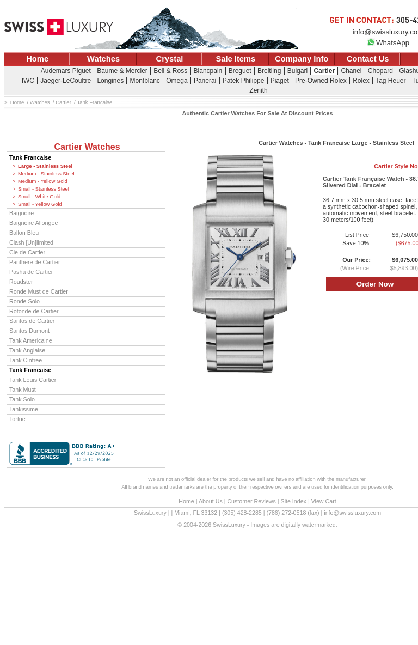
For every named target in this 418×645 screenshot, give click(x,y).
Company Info (301, 58)
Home (37, 58)
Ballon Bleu (24, 232)
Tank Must (22, 389)
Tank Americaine (30, 340)
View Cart (323, 501)
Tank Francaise (30, 157)
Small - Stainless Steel (43, 189)
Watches (103, 58)
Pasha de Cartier (31, 272)
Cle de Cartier (27, 252)
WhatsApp (388, 43)
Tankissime (23, 409)
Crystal (169, 58)
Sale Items (235, 58)
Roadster (21, 281)
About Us (211, 501)
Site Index (293, 501)
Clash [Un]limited (31, 242)
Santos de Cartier (31, 321)
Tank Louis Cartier (32, 379)
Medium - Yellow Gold (42, 181)
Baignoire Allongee (33, 223)
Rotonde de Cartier (34, 311)
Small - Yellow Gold (40, 204)
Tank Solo (22, 399)
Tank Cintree (25, 360)
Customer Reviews (251, 501)
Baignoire (21, 213)
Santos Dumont (29, 330)
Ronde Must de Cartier (38, 291)
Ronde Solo (24, 301)
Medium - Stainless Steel (46, 174)
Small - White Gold (39, 196)
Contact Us (368, 58)
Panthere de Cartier (34, 262)
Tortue (17, 419)
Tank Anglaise (27, 350)
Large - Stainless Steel (45, 166)
